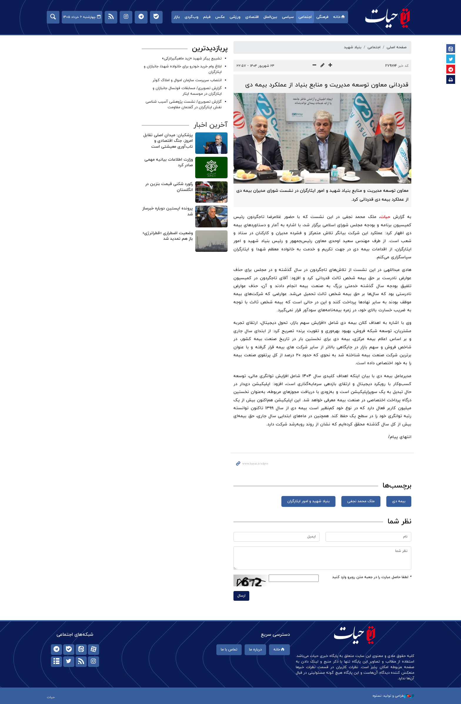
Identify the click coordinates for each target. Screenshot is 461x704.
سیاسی (288, 17)
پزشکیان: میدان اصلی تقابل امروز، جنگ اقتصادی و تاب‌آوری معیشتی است (168, 140)
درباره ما (255, 649)
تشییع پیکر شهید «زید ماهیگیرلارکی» (192, 58)
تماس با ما (229, 649)
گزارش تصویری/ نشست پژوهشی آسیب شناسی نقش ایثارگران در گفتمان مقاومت (184, 104)
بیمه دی (398, 501)
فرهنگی (322, 17)
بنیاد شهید (352, 47)
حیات (387, 17)
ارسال (241, 595)
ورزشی (235, 17)
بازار (177, 17)
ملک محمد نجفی (361, 501)
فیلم (207, 17)
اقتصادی (252, 17)
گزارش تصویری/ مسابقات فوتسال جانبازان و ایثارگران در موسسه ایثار (187, 91)
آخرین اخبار (210, 125)
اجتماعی (305, 17)
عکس (220, 17)
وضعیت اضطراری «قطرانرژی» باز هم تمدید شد (168, 236)
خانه (339, 17)
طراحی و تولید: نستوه (393, 695)
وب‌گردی (191, 17)
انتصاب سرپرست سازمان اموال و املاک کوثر (187, 80)
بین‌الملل (270, 17)
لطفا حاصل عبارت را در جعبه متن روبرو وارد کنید (371, 577)
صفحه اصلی (397, 47)
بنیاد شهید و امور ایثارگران (308, 501)
